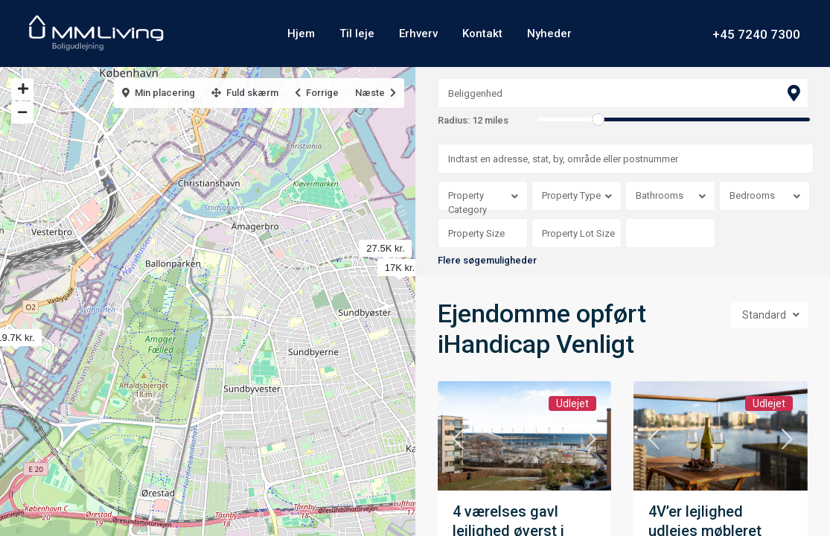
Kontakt (482, 33)
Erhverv (418, 33)
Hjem (301, 33)
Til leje (356, 33)
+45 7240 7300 (756, 33)
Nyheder (549, 33)
